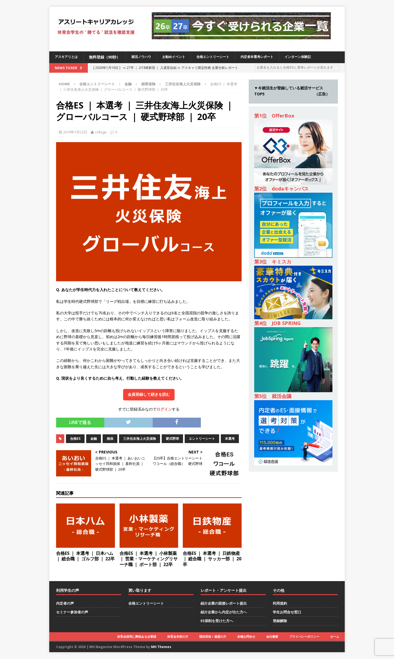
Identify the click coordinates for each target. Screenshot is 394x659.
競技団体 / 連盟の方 (212, 636)
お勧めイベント (182, 57)
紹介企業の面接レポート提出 (224, 603)
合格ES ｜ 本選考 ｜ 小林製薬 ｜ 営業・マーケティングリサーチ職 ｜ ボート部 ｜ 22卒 (149, 559)
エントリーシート (202, 438)
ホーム (334, 636)
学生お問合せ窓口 (287, 612)
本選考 (230, 438)
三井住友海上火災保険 (139, 438)
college (101, 132)
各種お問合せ (246, 636)
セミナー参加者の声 (72, 612)
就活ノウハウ (146, 57)
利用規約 (280, 603)
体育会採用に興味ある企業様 (136, 636)
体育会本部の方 (177, 636)
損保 (110, 438)
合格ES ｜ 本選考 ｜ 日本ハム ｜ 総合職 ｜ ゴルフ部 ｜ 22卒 (85, 556)
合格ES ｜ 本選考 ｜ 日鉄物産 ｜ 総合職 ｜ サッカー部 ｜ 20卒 (212, 559)
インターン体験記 (321, 57)
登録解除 (280, 620)
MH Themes (161, 647)
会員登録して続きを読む (149, 394)
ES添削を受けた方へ (217, 620)
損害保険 (148, 83)
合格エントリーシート (226, 57)
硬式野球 (172, 438)
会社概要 (272, 636)
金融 (128, 83)
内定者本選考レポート (276, 57)
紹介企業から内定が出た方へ (224, 612)
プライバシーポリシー (304, 636)
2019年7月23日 (75, 132)
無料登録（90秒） (108, 57)
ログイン (164, 409)
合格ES (75, 438)
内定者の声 (65, 603)
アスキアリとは (68, 57)
